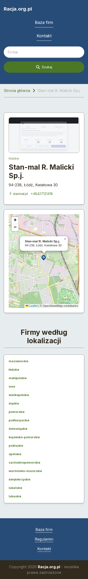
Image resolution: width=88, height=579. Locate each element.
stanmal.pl (18, 194)
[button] (44, 257)
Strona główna (17, 90)
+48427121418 (42, 194)
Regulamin (44, 539)
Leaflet (32, 306)
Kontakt (44, 35)
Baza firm (44, 22)
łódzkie (14, 158)
